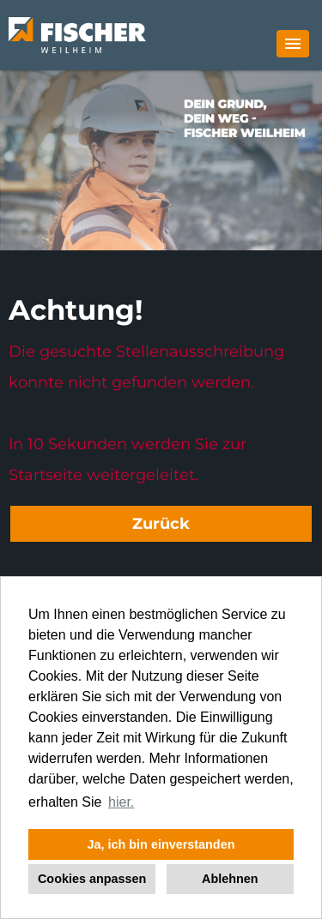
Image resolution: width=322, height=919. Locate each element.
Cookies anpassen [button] (92, 879)
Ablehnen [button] (230, 879)
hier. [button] (121, 802)
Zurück (161, 523)
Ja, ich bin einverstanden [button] (161, 844)
